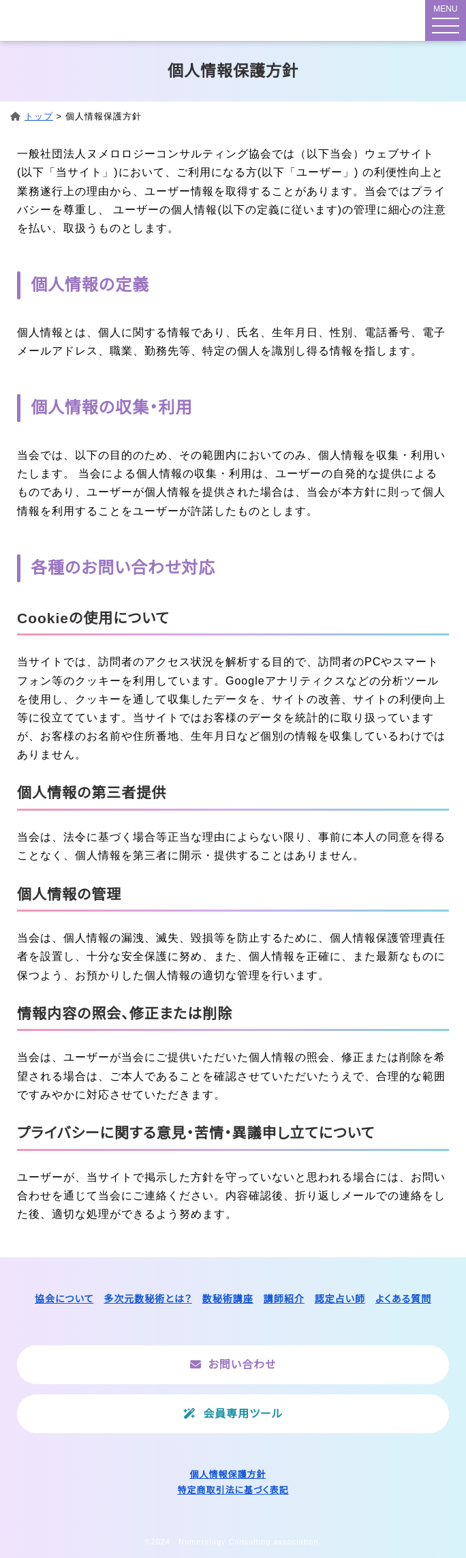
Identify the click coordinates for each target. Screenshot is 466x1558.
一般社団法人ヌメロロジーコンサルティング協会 (100, 20)
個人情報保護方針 (227, 1474)
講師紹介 (284, 1298)
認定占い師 (340, 1298)
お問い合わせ (242, 1364)
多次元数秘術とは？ (147, 1298)
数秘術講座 (227, 1298)
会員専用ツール (242, 1414)
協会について (64, 1298)
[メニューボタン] (445, 20)
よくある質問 (403, 1298)
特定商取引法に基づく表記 (233, 1490)
